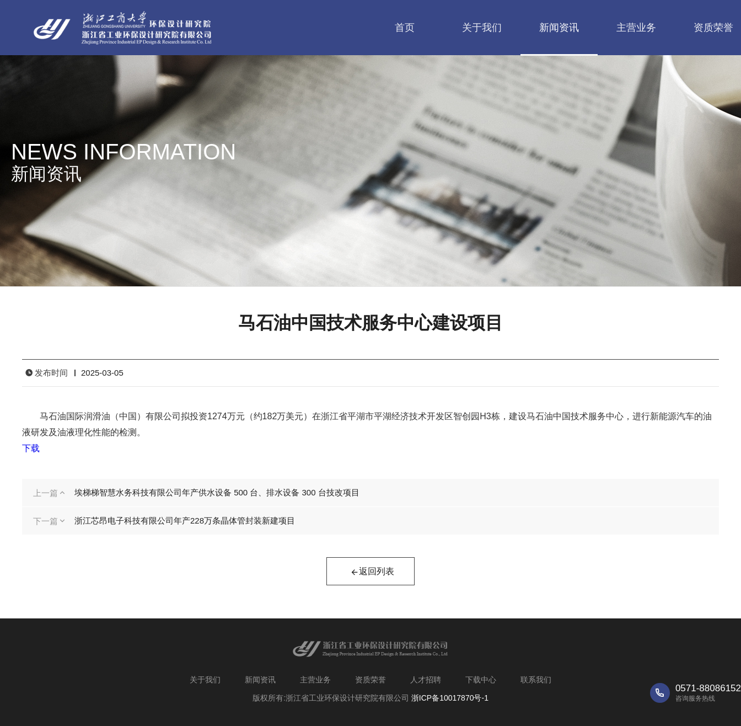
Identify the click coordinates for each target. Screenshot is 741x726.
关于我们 (482, 27)
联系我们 (535, 679)
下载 (31, 448)
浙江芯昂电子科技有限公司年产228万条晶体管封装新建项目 (184, 520)
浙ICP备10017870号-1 (449, 697)
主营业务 (636, 27)
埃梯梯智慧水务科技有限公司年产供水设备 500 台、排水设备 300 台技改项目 (216, 492)
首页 (405, 27)
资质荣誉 (370, 679)
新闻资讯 (559, 27)
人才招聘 (425, 679)
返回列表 (372, 572)
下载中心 (480, 679)
